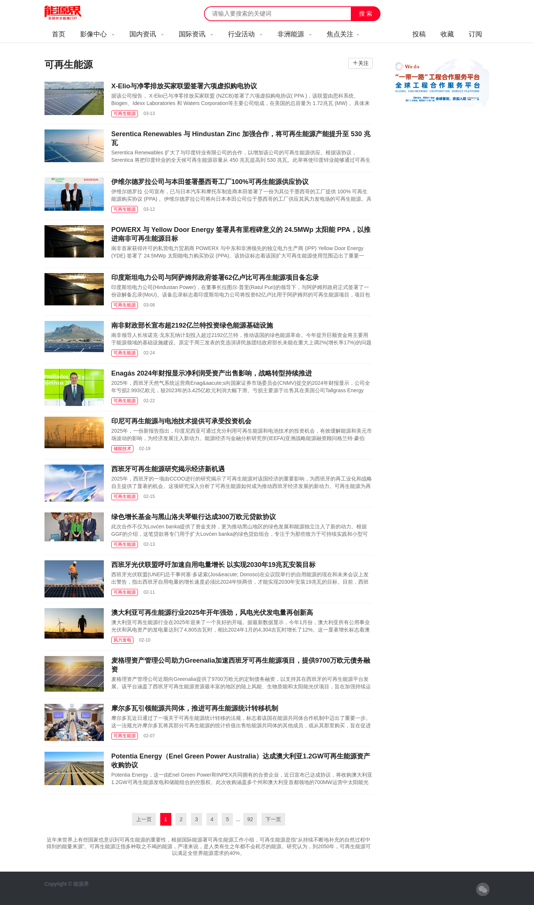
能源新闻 (69, 13)
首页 (58, 34)
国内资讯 (146, 34)
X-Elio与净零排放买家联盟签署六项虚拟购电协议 (184, 86)
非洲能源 (294, 34)
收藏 (447, 34)
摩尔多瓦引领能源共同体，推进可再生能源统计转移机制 (194, 708)
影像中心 (97, 34)
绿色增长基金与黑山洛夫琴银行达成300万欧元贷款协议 (193, 517)
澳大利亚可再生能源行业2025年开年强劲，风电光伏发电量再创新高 (212, 612)
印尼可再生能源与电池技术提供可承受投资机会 (181, 421)
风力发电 (122, 640)
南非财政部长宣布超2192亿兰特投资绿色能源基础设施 (192, 325)
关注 (363, 63)
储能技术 (122, 448)
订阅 (475, 34)
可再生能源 (124, 113)
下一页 (273, 819)
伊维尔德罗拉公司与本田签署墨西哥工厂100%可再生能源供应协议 (210, 182)
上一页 (144, 819)
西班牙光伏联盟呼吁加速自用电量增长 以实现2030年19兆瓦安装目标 (213, 564)
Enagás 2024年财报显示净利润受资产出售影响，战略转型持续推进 (211, 373)
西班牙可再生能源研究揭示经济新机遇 (168, 469)
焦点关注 (343, 34)
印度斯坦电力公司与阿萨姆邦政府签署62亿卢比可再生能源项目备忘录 (215, 277)
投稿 (419, 34)
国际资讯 (196, 34)
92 (250, 819)
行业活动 (245, 34)
